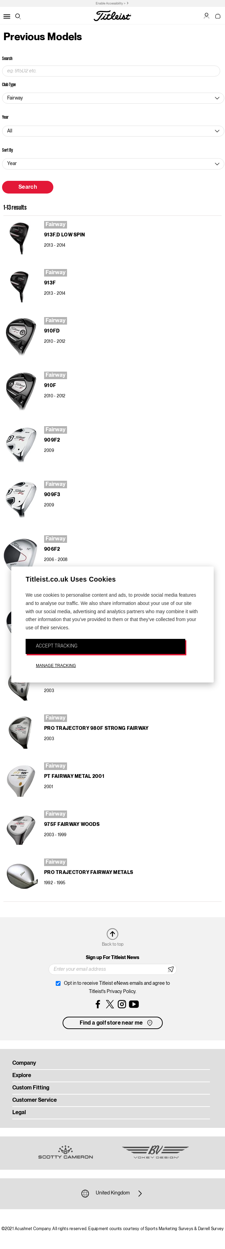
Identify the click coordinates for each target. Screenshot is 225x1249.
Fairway (55, 224)
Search (7, 58)
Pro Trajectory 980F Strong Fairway (96, 728)
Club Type (9, 84)
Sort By (7, 150)
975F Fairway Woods (72, 824)
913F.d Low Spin (64, 235)
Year (5, 117)
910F (50, 386)
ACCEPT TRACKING (57, 646)
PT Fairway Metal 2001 (74, 776)
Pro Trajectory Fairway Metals (88, 873)
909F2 (52, 440)
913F (50, 283)
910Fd (51, 331)
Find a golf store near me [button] (117, 1023)
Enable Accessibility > (110, 3)
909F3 (52, 495)
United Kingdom (113, 1193)
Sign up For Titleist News (112, 958)
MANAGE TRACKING (56, 665)
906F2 (52, 549)
